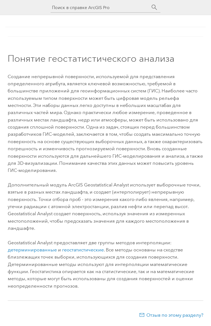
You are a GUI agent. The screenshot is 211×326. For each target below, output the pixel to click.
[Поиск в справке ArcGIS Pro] (100, 7)
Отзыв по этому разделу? (174, 315)
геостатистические (83, 250)
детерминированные (32, 250)
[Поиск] (154, 7)
